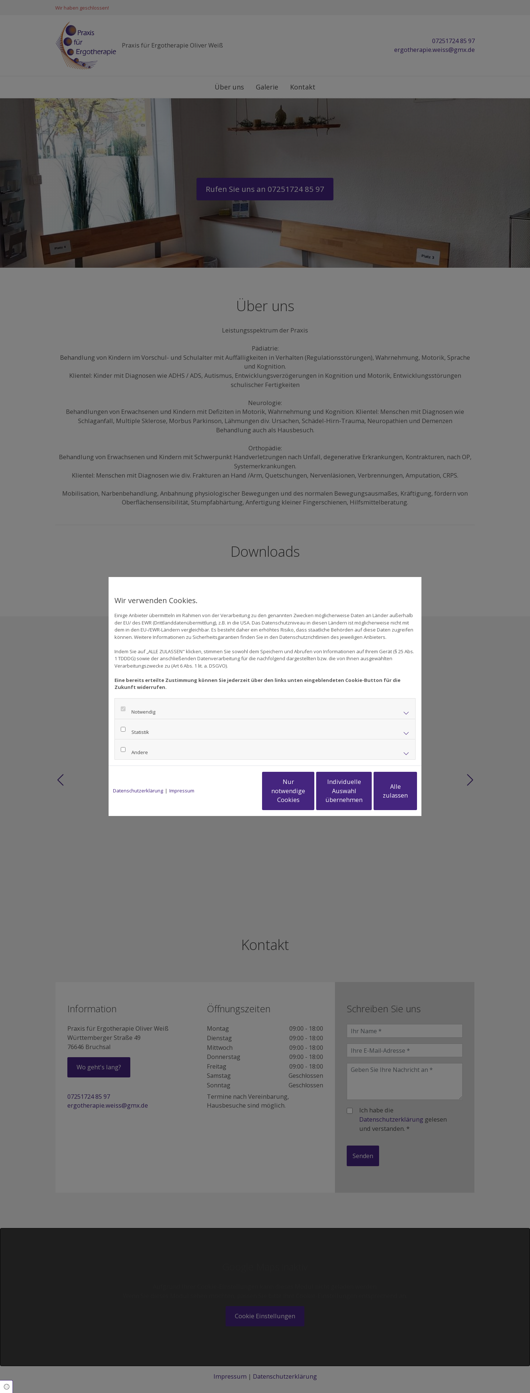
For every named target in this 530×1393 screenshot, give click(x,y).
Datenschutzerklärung (138, 790)
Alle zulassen (383, 791)
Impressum (181, 790)
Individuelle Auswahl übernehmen (313, 790)
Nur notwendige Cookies (243, 791)
